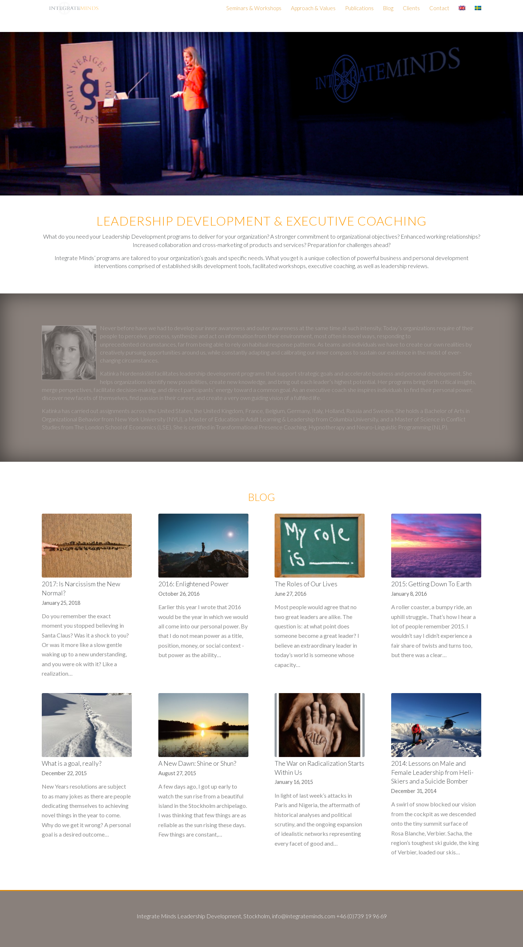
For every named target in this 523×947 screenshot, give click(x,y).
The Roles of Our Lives (306, 584)
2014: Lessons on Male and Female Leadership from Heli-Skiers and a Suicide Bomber (432, 772)
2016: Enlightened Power (193, 584)
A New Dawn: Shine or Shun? (197, 763)
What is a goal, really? (71, 763)
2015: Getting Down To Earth (431, 584)
